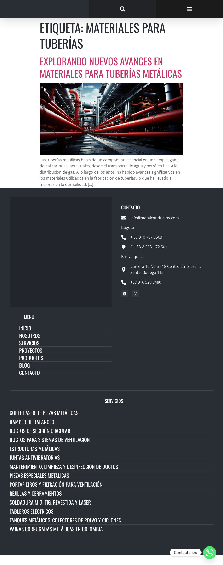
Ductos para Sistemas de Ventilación (50, 449)
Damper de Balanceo (32, 431)
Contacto (29, 382)
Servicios (29, 352)
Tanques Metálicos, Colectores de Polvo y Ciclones (65, 530)
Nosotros (29, 345)
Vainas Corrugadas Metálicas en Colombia (56, 539)
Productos (31, 367)
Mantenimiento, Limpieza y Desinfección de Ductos (64, 476)
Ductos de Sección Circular (40, 440)
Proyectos (30, 360)
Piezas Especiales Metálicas (39, 485)
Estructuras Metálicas (35, 458)
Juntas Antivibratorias (35, 467)
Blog (24, 374)
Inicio (25, 337)
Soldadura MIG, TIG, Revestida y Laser (50, 512)
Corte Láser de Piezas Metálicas (44, 422)
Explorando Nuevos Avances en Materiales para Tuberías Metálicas (111, 77)
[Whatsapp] (209, 552)
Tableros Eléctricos (31, 521)
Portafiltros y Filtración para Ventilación (56, 494)
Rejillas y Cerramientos (36, 503)
